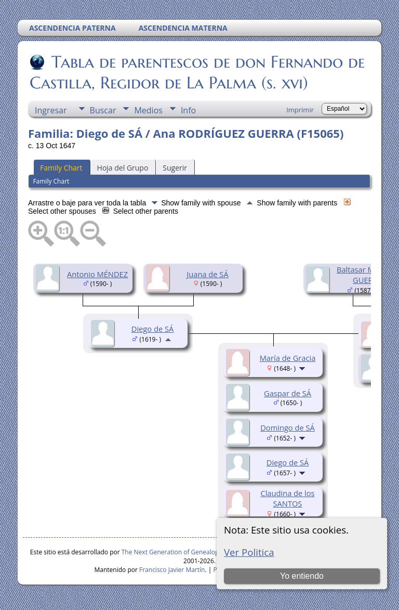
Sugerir (175, 168)
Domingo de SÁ (287, 427)
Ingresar (51, 110)
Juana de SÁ (207, 274)
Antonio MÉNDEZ (97, 274)
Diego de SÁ (152, 328)
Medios (148, 110)
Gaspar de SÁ (287, 393)
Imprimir (300, 109)
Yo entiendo (302, 576)
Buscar (103, 110)
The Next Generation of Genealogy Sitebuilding (190, 552)
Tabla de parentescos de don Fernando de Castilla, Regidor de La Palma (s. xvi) (197, 72)
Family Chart (61, 168)
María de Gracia (288, 358)
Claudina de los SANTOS (287, 498)
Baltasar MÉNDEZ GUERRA (367, 274)
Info (188, 110)
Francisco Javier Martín (172, 569)
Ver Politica (249, 552)
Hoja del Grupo (123, 168)
